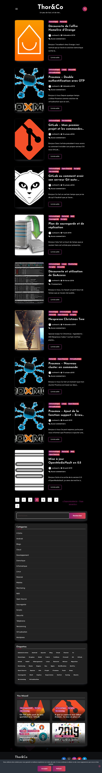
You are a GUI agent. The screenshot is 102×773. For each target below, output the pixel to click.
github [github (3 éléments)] (80, 657)
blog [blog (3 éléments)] (50, 652)
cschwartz (54, 35)
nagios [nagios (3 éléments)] (38, 666)
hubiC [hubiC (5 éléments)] (27, 661)
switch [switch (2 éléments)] (59, 675)
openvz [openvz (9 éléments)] (32, 670)
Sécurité (71, 70)
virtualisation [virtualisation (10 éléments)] (34, 679)
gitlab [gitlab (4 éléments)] (20, 661)
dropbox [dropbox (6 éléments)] (31, 657)
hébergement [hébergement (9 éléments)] (37, 661)
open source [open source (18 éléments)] (22, 670)
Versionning (66, 120)
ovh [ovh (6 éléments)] (40, 670)
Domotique (53, 22)
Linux (64, 70)
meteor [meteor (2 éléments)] (65, 661)
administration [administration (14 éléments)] (23, 652)
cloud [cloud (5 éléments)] (58, 652)
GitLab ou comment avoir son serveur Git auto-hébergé (66, 180)
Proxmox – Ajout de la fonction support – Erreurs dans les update (66, 415)
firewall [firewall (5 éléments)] (65, 657)
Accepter (44, 768)
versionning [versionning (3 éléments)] (22, 679)
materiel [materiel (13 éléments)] (56, 661)
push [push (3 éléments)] (64, 670)
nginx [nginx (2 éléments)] (53, 666)
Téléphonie (20, 621)
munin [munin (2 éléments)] (31, 666)
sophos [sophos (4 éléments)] (39, 675)
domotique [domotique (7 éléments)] (21, 657)
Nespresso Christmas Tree (66, 319)
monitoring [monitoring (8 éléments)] (21, 666)
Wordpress (20, 637)
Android (19, 539)
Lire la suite (55, 57)
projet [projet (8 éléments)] (47, 670)
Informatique (54, 70)
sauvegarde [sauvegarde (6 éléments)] (22, 675)
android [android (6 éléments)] (34, 652)
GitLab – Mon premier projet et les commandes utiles (65, 129)
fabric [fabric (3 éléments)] (48, 657)
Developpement (22, 555)
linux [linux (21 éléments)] (48, 661)
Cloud (18, 550)
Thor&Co (50, 7)
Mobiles (19, 583)
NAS (72, 216)
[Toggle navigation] (16, 9)
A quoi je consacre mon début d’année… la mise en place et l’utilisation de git (68, 717)
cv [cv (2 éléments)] (73, 652)
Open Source (67, 168)
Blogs (18, 544)
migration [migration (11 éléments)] (74, 661)
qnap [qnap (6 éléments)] (71, 670)
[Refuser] (99, 766)
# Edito (19, 533)
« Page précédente (69, 501)
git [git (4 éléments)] (73, 657)
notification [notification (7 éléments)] (62, 666)
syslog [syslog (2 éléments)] (67, 675)
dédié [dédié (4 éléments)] (40, 657)
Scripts (77, 168)
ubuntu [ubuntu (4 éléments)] (75, 675)
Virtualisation (54, 72)
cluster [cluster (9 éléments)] (66, 652)
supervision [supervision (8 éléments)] (49, 675)
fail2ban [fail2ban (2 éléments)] (56, 657)
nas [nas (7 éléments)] (46, 666)
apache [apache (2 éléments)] (43, 652)
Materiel (63, 22)
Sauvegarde (53, 219)
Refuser (59, 768)
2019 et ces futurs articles (66, 740)
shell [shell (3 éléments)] (31, 675)
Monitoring (72, 264)
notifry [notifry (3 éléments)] (72, 666)
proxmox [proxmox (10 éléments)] (56, 670)
